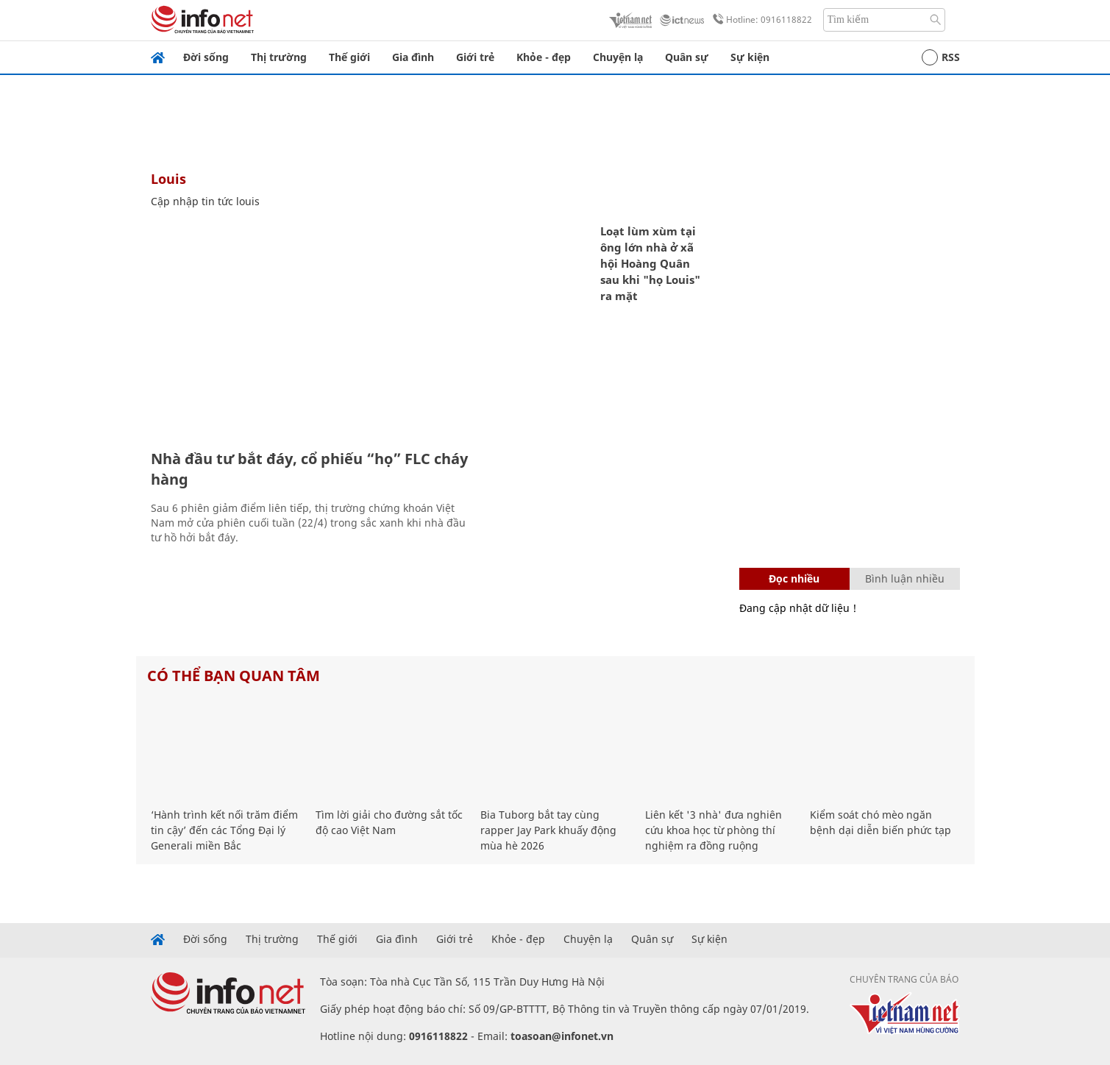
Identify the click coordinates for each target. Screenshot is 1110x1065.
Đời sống (206, 57)
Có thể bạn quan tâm (233, 675)
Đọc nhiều (794, 578)
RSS (941, 57)
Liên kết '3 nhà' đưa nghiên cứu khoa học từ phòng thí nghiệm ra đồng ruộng (713, 830)
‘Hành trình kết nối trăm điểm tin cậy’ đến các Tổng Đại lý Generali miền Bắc (224, 830)
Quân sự (686, 57)
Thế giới (349, 57)
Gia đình (413, 57)
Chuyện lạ (618, 57)
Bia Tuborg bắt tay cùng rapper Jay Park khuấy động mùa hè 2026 (548, 830)
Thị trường (279, 57)
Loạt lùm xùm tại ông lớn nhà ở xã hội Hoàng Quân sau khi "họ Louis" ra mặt (650, 263)
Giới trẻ (475, 57)
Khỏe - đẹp (543, 57)
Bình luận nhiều (904, 578)
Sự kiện (749, 57)
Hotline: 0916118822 (760, 20)
